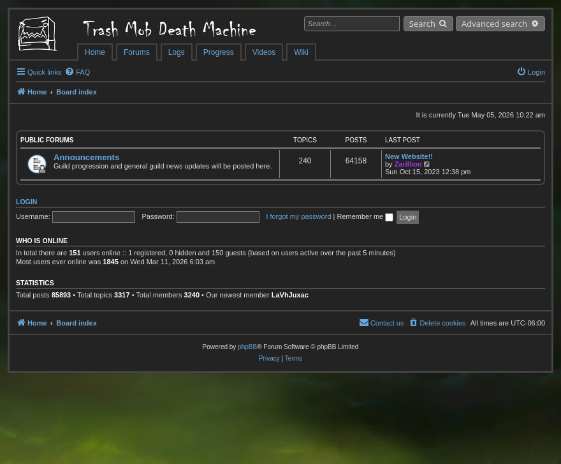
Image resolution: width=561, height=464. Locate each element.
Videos (263, 52)
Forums (137, 52)
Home (95, 52)
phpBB (247, 346)
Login (26, 202)
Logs (176, 52)
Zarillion (408, 164)
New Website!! (409, 156)
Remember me (365, 216)
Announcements (86, 157)
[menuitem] (77, 72)
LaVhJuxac (290, 295)
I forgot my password (298, 216)
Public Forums (46, 140)
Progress (218, 52)
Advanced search (494, 23)
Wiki (301, 52)
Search (422, 23)
